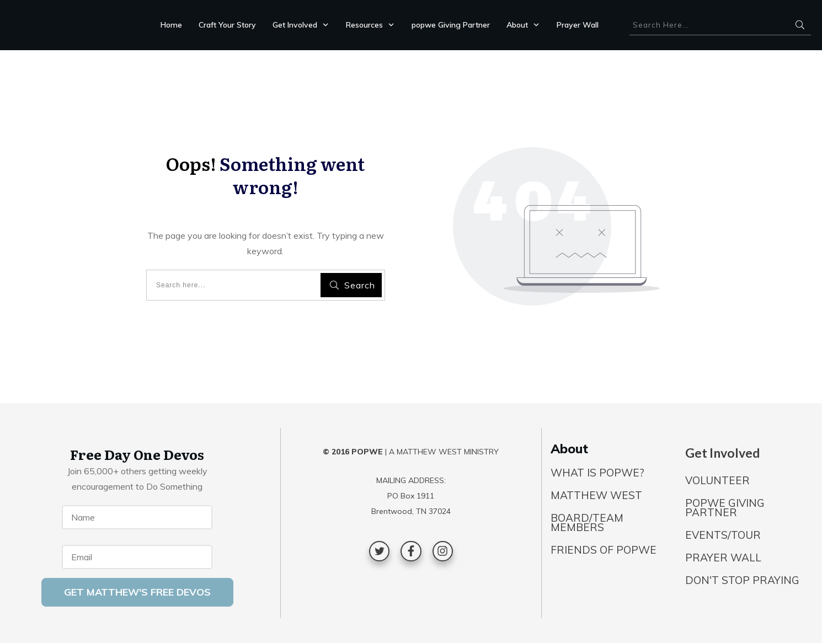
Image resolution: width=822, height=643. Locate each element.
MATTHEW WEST (596, 495)
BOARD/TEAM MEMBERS (587, 522)
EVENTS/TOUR (723, 535)
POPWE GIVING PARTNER (725, 507)
